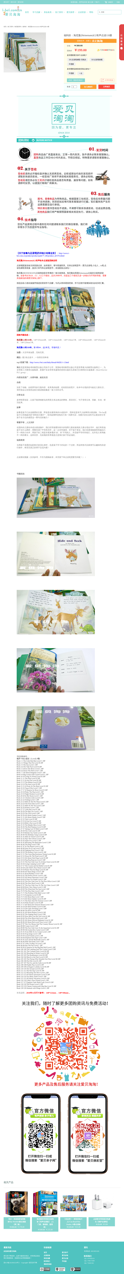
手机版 (64, 1261)
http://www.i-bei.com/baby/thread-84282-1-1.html (49, 362)
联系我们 (47, 1261)
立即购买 (106, 87)
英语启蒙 (47, 1258)
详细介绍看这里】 (47, 253)
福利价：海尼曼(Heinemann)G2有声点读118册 (36, 26)
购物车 (110, 2)
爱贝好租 (20, 2)
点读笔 (33, 253)
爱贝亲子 (6, 2)
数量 (68, 87)
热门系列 (10, 26)
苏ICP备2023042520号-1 (12, 1263)
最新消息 (7, 1247)
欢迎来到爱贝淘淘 (10, 1251)
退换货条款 (48, 1264)
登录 (85, 2)
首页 (5, 26)
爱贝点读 (65, 1258)
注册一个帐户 (94, 2)
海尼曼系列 (18, 26)
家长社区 (13, 2)
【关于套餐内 (23, 253)
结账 (118, 2)
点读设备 (47, 1255)
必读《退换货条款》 (76, 80)
